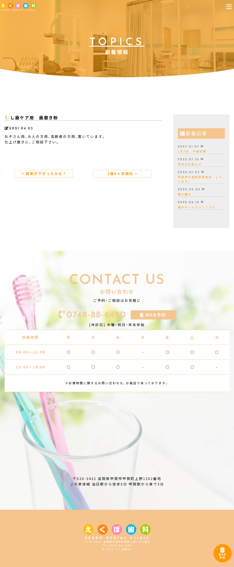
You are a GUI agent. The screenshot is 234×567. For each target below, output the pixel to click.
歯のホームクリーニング (196, 207)
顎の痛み (184, 194)
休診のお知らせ (190, 164)
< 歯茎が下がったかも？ (44, 173)
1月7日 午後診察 (192, 151)
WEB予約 (222, 554)
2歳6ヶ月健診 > (122, 173)
